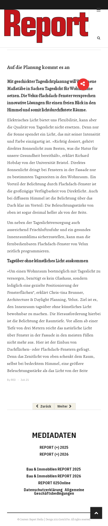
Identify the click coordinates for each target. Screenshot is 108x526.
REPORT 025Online (54, 483)
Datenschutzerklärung (44, 489)
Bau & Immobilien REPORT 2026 (53, 476)
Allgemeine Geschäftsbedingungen (59, 491)
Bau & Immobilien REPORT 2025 (53, 469)
